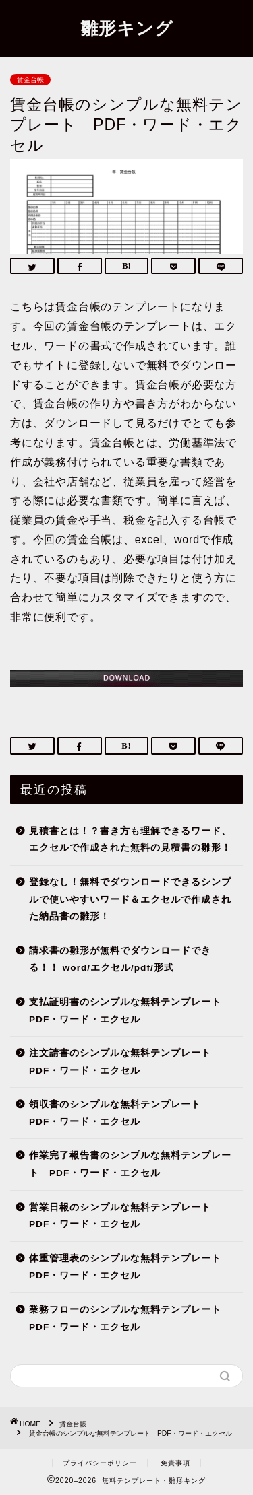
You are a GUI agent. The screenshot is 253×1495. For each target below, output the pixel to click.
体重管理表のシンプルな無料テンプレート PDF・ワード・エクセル (130, 1267)
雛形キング (126, 27)
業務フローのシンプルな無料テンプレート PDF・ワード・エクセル (130, 1318)
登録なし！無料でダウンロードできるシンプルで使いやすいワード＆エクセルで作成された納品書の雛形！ (130, 899)
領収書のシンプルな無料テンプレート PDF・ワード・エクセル (120, 1113)
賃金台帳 (30, 79)
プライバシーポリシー (100, 1463)
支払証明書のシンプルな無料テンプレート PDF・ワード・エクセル (130, 1010)
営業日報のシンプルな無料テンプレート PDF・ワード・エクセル (125, 1216)
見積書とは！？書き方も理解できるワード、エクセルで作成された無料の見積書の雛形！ (130, 840)
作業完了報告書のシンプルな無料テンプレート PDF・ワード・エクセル (130, 1164)
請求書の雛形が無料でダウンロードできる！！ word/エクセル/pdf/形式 (120, 959)
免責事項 (175, 1463)
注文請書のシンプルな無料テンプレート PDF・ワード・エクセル (125, 1062)
